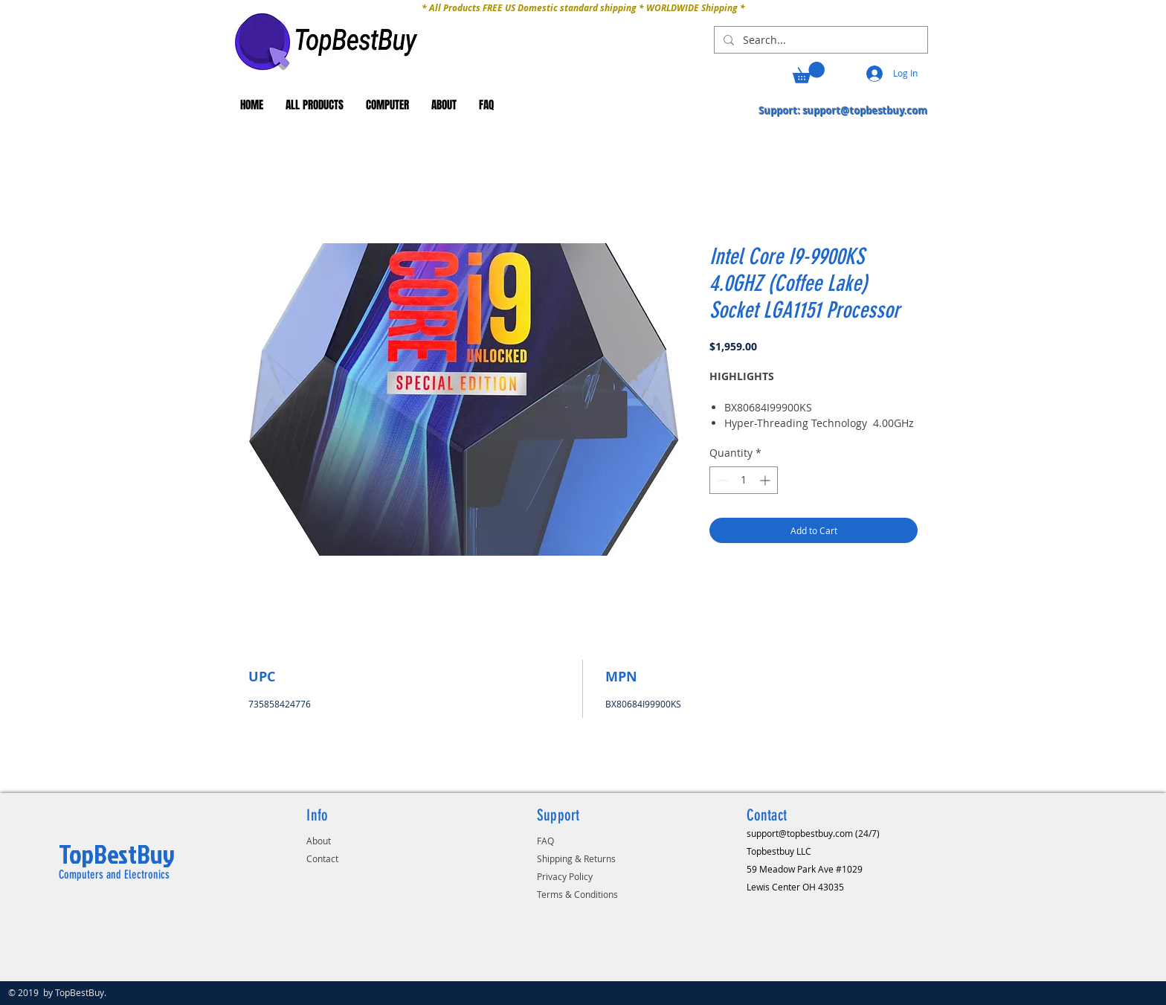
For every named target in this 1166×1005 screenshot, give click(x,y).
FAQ (545, 841)
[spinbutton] (743, 480)
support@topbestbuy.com (865, 111)
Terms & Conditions (577, 894)
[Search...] (819, 40)
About (318, 841)
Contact (322, 858)
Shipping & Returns (576, 858)
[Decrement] (721, 480)
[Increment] (766, 480)
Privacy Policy (565, 876)
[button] (809, 72)
